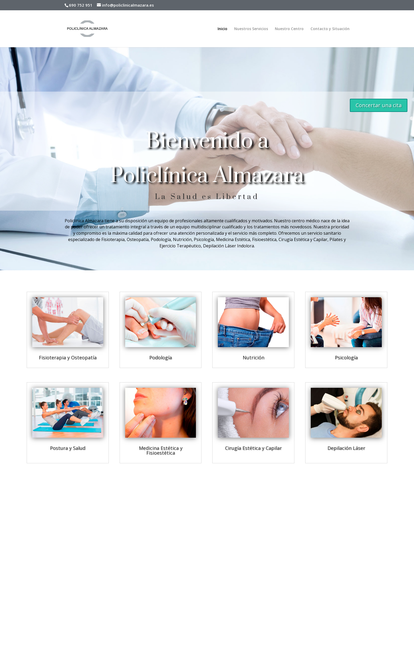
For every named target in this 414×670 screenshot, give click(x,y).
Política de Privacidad (31, 619)
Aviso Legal (23, 612)
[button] (338, 592)
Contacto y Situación (330, 29)
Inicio (222, 29)
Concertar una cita (379, 105)
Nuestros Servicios (251, 29)
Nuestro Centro (289, 29)
